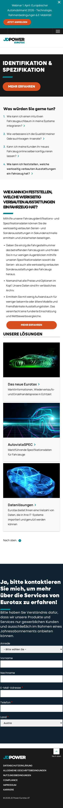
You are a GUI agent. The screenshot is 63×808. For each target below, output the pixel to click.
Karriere (8, 789)
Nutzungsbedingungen (17, 775)
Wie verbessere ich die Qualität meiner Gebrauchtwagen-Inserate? (31, 136)
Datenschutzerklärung (17, 765)
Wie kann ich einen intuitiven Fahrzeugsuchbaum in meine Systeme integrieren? (31, 121)
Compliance (10, 780)
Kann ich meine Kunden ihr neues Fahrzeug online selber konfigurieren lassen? (30, 151)
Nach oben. (10, 540)
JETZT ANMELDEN (17, 22)
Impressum (9, 784)
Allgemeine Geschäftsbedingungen (24, 770)
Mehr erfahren (21, 86)
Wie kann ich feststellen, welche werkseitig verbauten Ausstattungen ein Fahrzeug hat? (31, 168)
